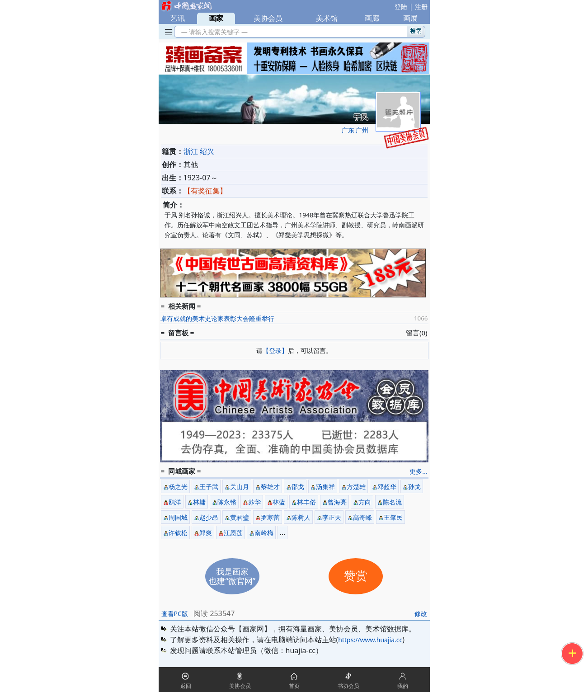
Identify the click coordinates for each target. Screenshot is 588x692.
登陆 (401, 6)
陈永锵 (226, 502)
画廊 (372, 18)
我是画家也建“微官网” (232, 576)
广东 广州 (355, 130)
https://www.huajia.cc (370, 640)
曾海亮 (337, 502)
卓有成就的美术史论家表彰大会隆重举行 (217, 318)
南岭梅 (263, 532)
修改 (420, 613)
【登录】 (275, 350)
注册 (421, 6)
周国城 (178, 517)
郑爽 (205, 532)
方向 (364, 502)
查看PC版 (174, 613)
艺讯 (177, 18)
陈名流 (392, 502)
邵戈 (298, 486)
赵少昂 (208, 517)
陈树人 (301, 517)
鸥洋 (175, 502)
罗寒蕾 (270, 517)
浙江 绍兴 (198, 151)
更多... (418, 471)
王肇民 (393, 517)
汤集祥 (325, 486)
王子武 (208, 486)
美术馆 (327, 18)
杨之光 (178, 486)
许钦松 (178, 532)
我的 (402, 686)
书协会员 (348, 686)
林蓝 (279, 502)
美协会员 (268, 18)
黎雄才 (270, 486)
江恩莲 (233, 532)
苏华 (254, 502)
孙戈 (414, 486)
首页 (294, 686)
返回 (185, 686)
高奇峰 (362, 517)
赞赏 (355, 576)
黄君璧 (239, 517)
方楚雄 (356, 486)
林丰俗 (306, 502)
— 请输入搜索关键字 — (213, 32)
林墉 (199, 502)
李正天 (331, 517)
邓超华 (386, 486)
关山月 (239, 486)
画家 (216, 18)
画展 (410, 18)
